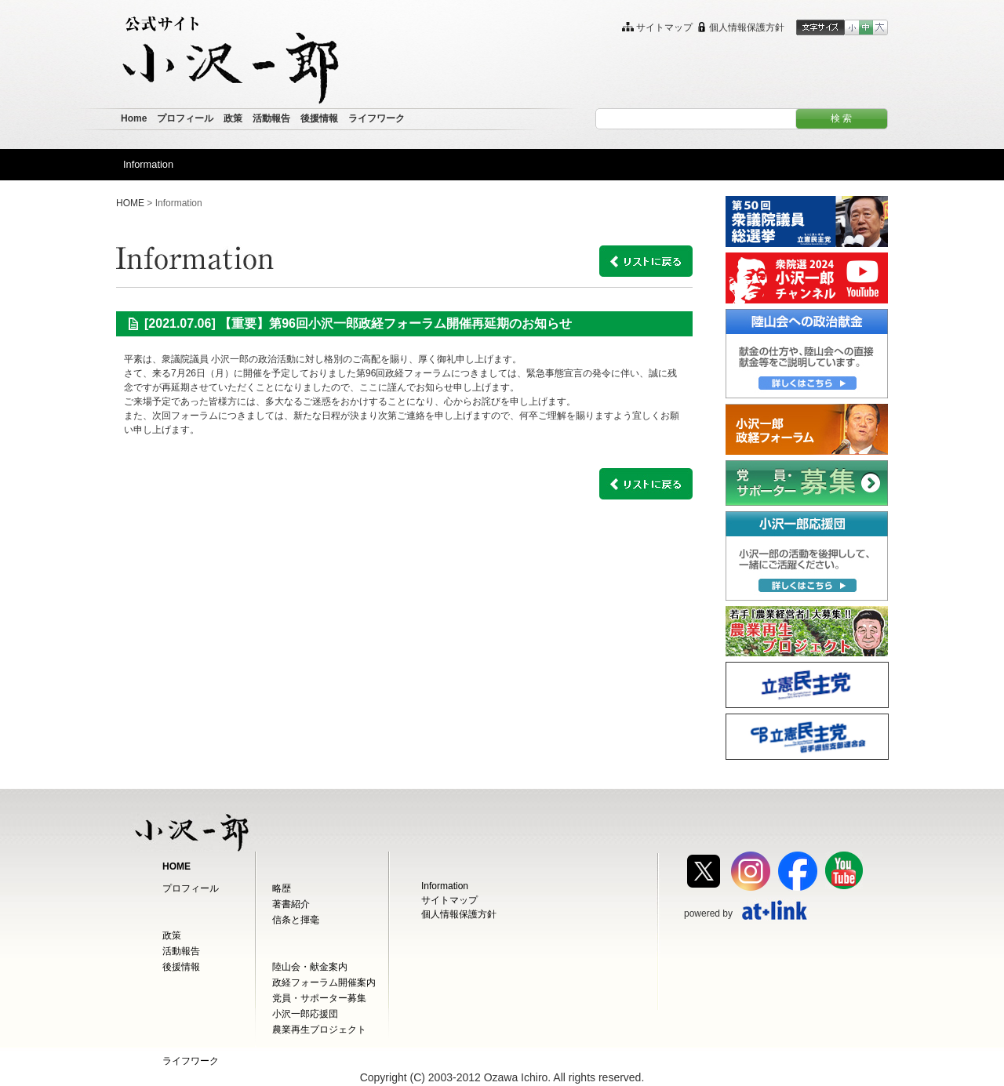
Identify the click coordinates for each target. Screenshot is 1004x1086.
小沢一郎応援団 (305, 1013)
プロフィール (190, 888)
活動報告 (181, 951)
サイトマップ (449, 900)
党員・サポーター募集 (319, 998)
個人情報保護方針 (459, 914)
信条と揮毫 (295, 919)
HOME (130, 203)
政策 (171, 935)
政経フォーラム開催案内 (324, 982)
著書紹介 (291, 904)
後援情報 (181, 966)
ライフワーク (190, 1060)
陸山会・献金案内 (309, 966)
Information (444, 886)
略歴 (281, 888)
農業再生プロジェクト (319, 1029)
